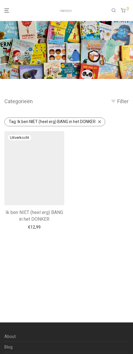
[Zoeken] (113, 10)
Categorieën (18, 101)
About (10, 336)
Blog (8, 347)
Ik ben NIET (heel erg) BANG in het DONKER (52, 121)
